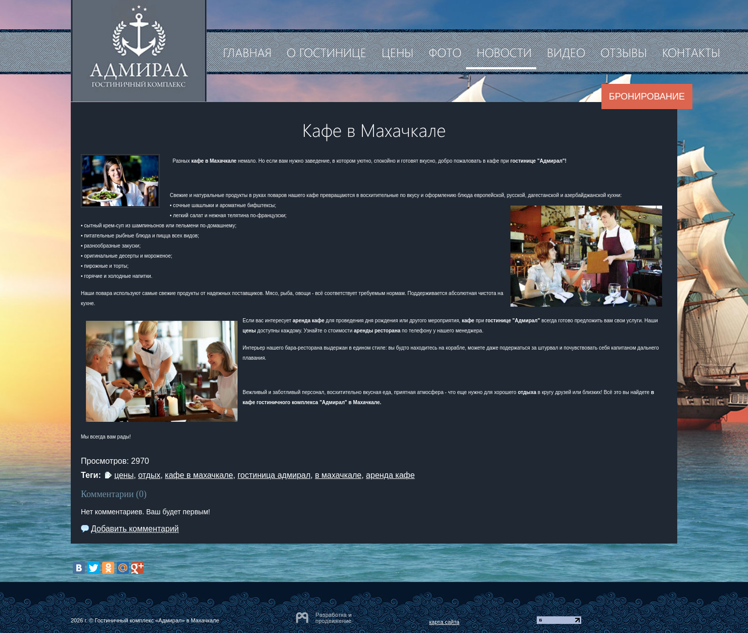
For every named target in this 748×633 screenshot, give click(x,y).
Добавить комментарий (135, 528)
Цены (397, 52)
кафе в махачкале (199, 475)
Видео (566, 52)
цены (123, 475)
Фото (445, 52)
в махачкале (338, 475)
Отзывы (623, 52)
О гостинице (326, 52)
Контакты (691, 52)
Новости (504, 52)
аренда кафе (390, 475)
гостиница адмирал (274, 475)
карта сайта (444, 622)
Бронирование (647, 96)
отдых (149, 475)
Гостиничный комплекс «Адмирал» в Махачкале (157, 620)
